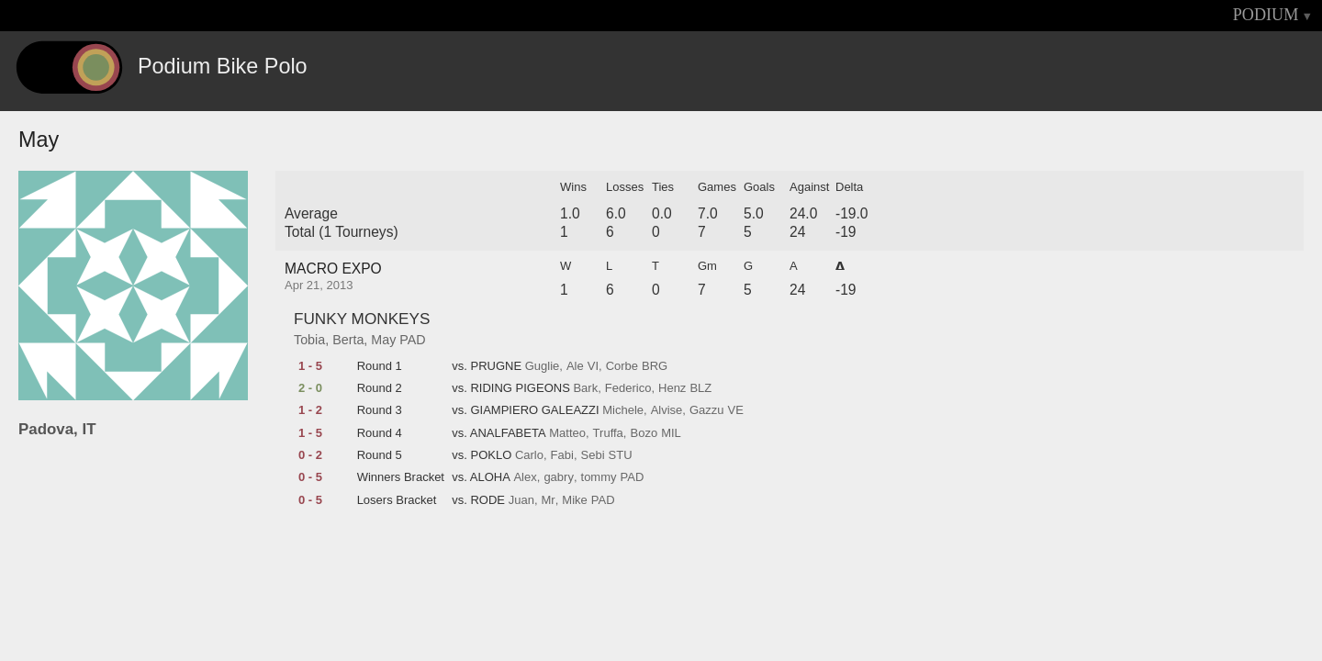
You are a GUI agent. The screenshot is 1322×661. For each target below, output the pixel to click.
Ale (575, 366)
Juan (521, 500)
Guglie (542, 366)
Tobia (309, 339)
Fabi (562, 455)
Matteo (567, 433)
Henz (672, 388)
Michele (623, 410)
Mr (548, 500)
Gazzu (706, 410)
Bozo (643, 433)
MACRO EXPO (333, 268)
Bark (585, 388)
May (383, 339)
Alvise (667, 410)
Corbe (622, 366)
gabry (558, 477)
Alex (524, 477)
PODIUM (1266, 15)
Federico (628, 388)
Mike (574, 500)
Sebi (593, 455)
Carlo (529, 455)
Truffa (608, 433)
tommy (599, 477)
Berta (348, 339)
